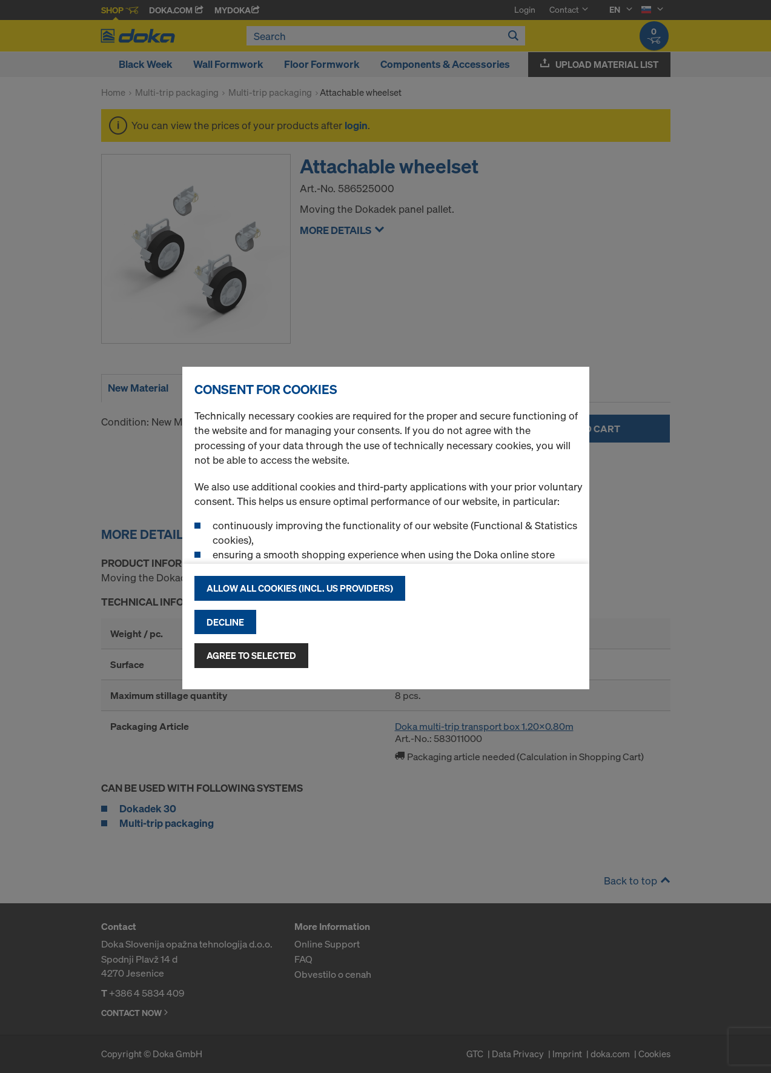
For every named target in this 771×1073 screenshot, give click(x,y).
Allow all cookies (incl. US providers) (300, 588)
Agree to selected (251, 655)
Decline (225, 622)
